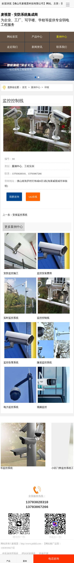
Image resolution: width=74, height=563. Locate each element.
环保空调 (43, 552)
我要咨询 (14, 196)
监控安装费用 (44, 272)
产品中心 (37, 36)
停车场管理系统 (10, 552)
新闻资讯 (37, 47)
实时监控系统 (11, 317)
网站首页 (12, 36)
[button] (35, 77)
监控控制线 (43, 317)
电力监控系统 (11, 406)
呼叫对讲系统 (28, 552)
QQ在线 (33, 196)
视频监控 (42, 406)
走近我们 (12, 47)
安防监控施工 (11, 272)
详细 (46, 87)
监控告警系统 (11, 361)
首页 (24, 87)
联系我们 (61, 47)
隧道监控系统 (44, 361)
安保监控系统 (20, 214)
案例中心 (61, 36)
